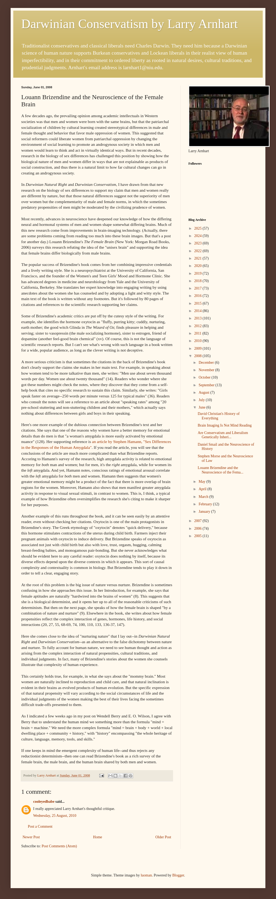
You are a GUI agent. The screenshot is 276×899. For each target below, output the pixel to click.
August (204, 392)
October (205, 377)
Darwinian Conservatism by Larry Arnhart (129, 24)
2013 (198, 318)
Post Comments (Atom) (59, 846)
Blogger (178, 875)
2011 (198, 333)
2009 (198, 348)
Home (97, 837)
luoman (146, 875)
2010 (198, 341)
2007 (198, 521)
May (202, 482)
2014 (198, 311)
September (207, 385)
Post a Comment (40, 826)
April (203, 489)
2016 (198, 296)
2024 (198, 236)
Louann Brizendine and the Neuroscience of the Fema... (220, 470)
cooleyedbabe (43, 802)
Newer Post (31, 837)
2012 (198, 326)
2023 (198, 243)
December (207, 363)
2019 (198, 273)
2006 (198, 528)
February (206, 504)
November (207, 370)
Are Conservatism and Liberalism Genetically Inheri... (223, 435)
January (205, 512)
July (202, 400)
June (202, 407)
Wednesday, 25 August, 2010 (54, 816)
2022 (198, 251)
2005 (198, 536)
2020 (198, 266)
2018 (198, 281)
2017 (198, 288)
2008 (198, 356)
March (204, 497)
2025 (198, 228)
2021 (198, 258)
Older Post (163, 837)
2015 (198, 303)
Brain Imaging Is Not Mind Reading (225, 425)
